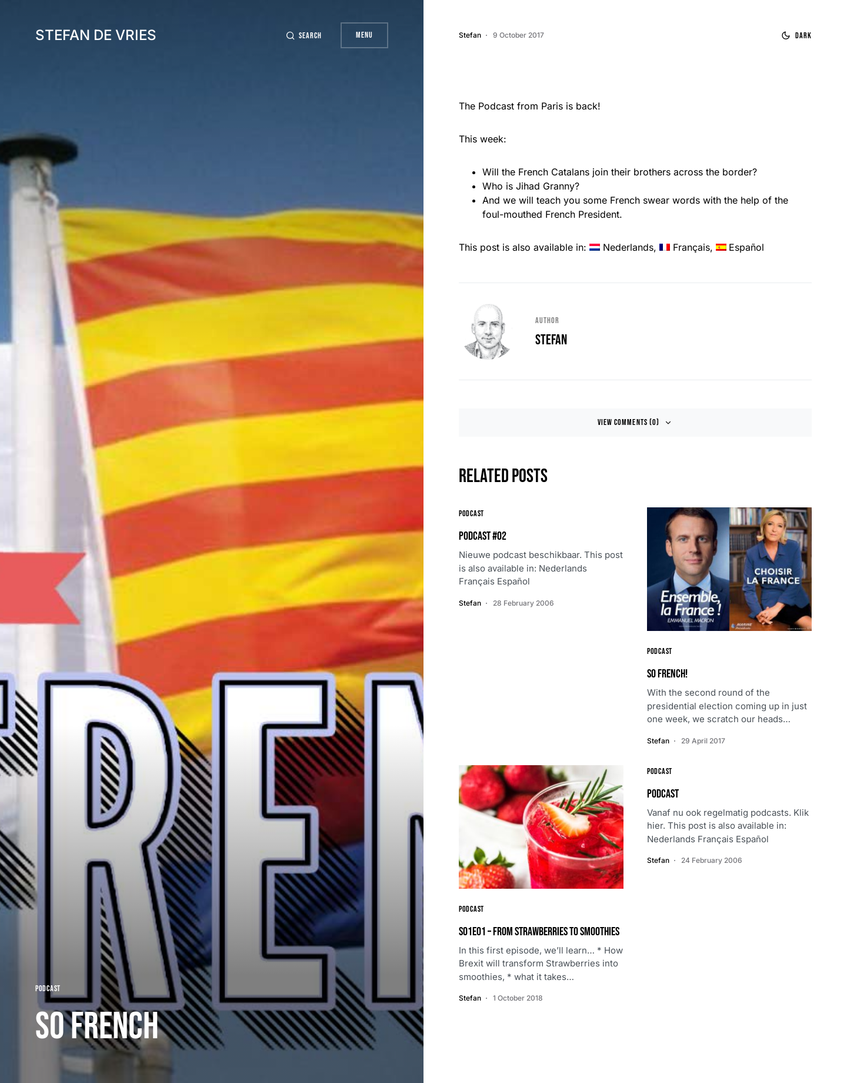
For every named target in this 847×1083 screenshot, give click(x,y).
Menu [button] (364, 35)
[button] (303, 35)
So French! (667, 674)
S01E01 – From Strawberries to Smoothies (539, 932)
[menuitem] (621, 247)
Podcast (48, 989)
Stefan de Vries (95, 35)
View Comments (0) (628, 422)
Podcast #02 (482, 536)
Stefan (551, 339)
